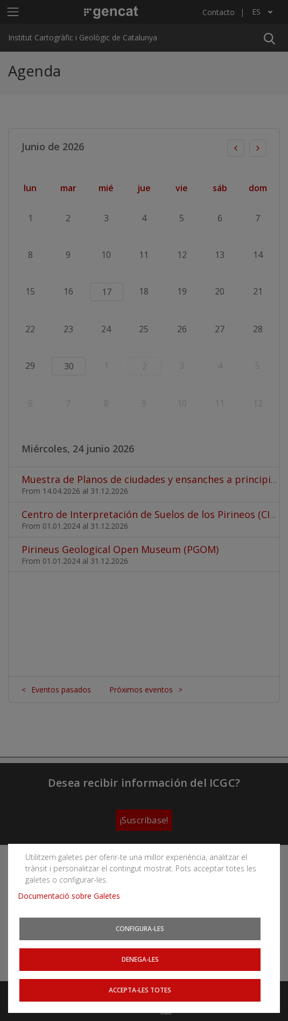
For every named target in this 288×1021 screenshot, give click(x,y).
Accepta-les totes (140, 989)
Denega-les (140, 959)
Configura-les (140, 928)
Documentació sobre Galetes (73, 896)
